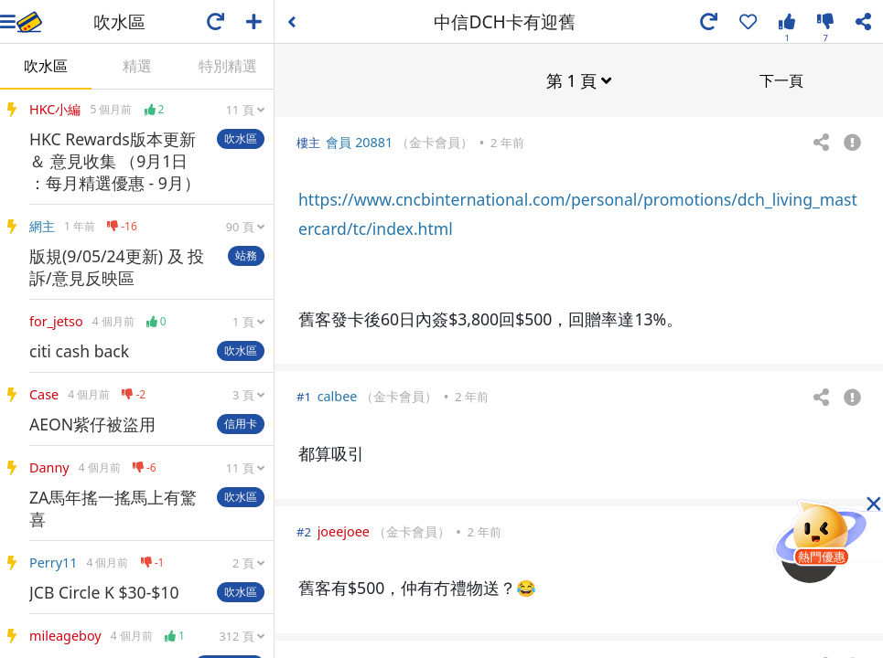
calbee (338, 395)
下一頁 (781, 79)
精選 (137, 66)
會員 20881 (359, 141)
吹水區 (46, 66)
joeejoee (344, 530)
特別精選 (228, 66)
